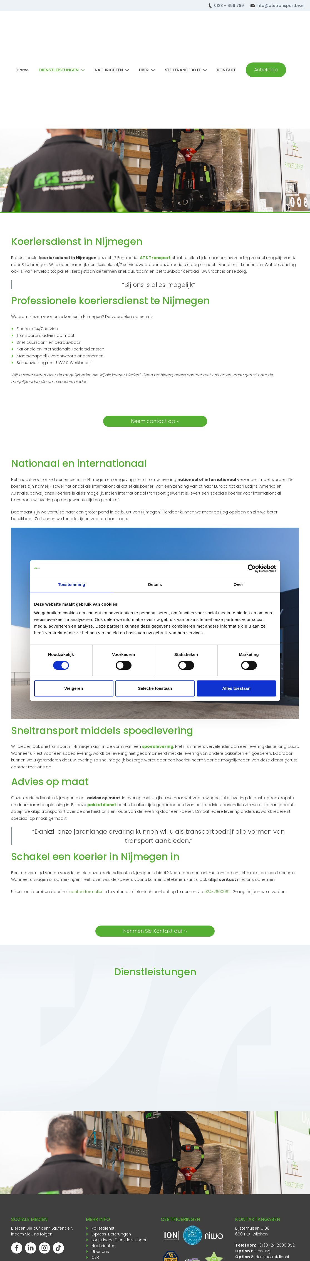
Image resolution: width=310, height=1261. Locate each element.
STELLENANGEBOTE (183, 70)
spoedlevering (157, 746)
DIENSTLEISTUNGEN (59, 69)
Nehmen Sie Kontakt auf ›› (155, 930)
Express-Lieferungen (111, 1234)
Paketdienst (103, 1228)
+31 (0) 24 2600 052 (276, 1245)
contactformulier (86, 891)
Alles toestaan (236, 688)
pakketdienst (101, 805)
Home (23, 70)
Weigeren (73, 688)
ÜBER (144, 70)
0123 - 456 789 (229, 5)
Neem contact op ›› (155, 421)
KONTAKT (226, 70)
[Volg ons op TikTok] (58, 1248)
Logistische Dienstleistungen (119, 1240)
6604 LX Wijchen (251, 1234)
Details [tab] (155, 584)
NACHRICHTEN (109, 70)
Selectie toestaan (155, 688)
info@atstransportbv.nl (280, 5)
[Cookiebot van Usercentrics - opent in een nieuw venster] (251, 568)
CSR (95, 1257)
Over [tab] (238, 584)
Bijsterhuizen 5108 (252, 1228)
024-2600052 (217, 891)
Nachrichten (103, 1246)
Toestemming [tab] (71, 584)
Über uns (100, 1251)
